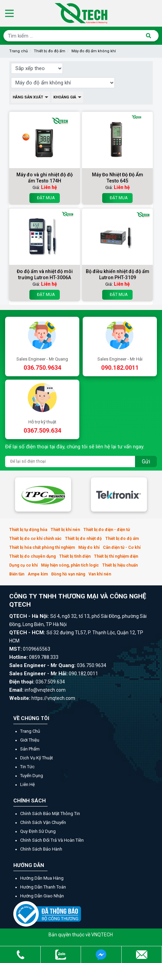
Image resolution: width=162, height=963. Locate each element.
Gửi (146, 461)
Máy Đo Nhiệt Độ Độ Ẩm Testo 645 (117, 178)
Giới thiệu (29, 740)
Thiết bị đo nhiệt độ (83, 538)
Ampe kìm (38, 574)
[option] (43, 494)
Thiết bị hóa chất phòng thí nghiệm (42, 547)
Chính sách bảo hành (41, 849)
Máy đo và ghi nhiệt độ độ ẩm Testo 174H (44, 178)
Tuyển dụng (31, 775)
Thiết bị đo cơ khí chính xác (35, 538)
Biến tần (16, 574)
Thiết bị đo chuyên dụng (32, 556)
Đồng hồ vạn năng (68, 574)
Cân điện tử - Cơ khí (121, 547)
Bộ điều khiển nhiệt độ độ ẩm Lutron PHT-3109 (117, 274)
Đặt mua (45, 198)
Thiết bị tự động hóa (28, 529)
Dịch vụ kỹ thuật (36, 757)
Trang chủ (18, 51)
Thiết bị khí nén (65, 529)
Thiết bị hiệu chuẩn (120, 565)
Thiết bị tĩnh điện (75, 556)
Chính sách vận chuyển (43, 822)
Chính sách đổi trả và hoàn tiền (52, 840)
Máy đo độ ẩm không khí (93, 51)
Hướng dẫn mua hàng (42, 878)
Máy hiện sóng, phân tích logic (70, 565)
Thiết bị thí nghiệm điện (116, 556)
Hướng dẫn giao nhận (42, 895)
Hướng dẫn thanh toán (43, 887)
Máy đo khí (88, 547)
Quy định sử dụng (38, 831)
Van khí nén (100, 574)
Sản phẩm (30, 748)
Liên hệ (27, 784)
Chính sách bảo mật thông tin (50, 813)
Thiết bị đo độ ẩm (49, 51)
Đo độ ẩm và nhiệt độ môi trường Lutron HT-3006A (45, 274)
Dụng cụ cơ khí (23, 565)
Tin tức (27, 766)
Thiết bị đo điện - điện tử (106, 529)
